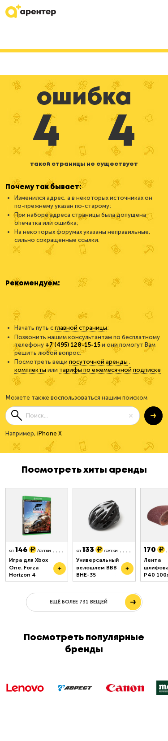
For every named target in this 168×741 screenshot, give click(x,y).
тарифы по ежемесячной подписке (110, 369)
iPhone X (49, 433)
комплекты (30, 369)
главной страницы (81, 327)
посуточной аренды (98, 361)
